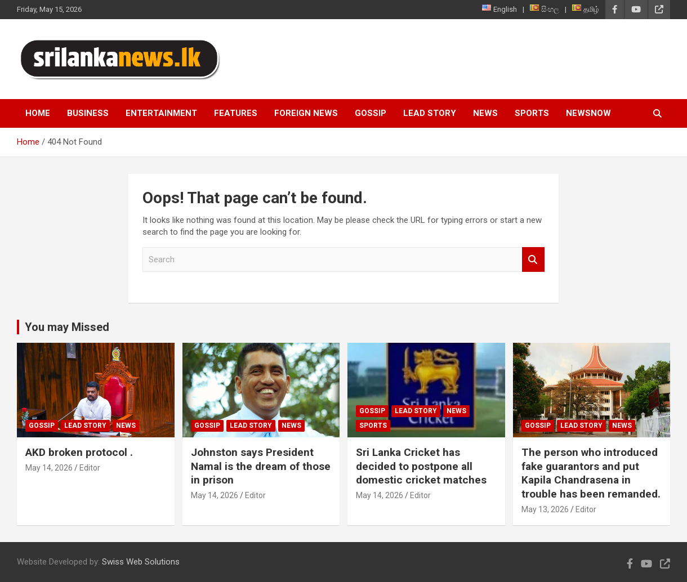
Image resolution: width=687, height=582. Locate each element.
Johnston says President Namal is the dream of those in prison (261, 466)
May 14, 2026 (49, 467)
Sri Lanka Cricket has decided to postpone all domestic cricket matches (421, 466)
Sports (532, 113)
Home (37, 113)
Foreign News (306, 113)
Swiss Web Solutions (141, 562)
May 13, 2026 (545, 509)
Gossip (370, 113)
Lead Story (429, 113)
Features (235, 113)
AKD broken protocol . (79, 452)
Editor (89, 467)
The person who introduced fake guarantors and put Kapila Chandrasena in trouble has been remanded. (591, 473)
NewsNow (588, 113)
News (485, 113)
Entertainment (161, 113)
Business (88, 113)
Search (533, 259)
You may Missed (67, 327)
